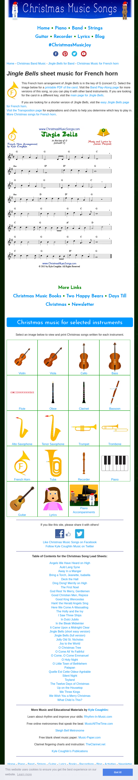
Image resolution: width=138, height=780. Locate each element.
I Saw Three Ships (69, 615)
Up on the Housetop (69, 687)
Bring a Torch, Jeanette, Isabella (69, 575)
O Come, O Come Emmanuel (70, 655)
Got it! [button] (118, 772)
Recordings (86, 764)
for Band (61, 63)
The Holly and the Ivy (69, 611)
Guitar (41, 36)
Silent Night (69, 675)
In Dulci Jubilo (70, 619)
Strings (95, 28)
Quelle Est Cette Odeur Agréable (70, 671)
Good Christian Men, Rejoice (69, 595)
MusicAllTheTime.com (99, 723)
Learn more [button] (24, 774)
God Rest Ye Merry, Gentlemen (70, 591)
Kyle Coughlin (98, 709)
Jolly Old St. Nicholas (69, 639)
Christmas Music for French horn (98, 63)
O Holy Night (70, 659)
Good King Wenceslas (70, 599)
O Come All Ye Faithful (69, 651)
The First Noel (70, 587)
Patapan (70, 667)
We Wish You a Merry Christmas (69, 695)
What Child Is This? (69, 699)
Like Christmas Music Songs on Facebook (70, 542)
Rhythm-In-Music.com (98, 716)
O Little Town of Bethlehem (70, 663)
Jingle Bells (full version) (69, 635)
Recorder (63, 36)
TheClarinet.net (95, 744)
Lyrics (83, 36)
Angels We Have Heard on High (69, 563)
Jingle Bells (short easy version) (69, 631)
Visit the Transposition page (24, 110)
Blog (100, 36)
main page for (87, 95)
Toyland (70, 679)
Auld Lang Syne (70, 567)
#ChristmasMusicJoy (70, 45)
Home (43, 28)
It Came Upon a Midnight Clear (70, 627)
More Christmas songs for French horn (31, 114)
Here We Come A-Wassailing (69, 607)
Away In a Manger (69, 571)
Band (78, 28)
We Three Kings (69, 691)
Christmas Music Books (37, 296)
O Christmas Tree (70, 647)
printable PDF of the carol (61, 87)
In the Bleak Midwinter (70, 623)
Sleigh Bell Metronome (69, 730)
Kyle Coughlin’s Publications (70, 751)
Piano (60, 28)
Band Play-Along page (104, 87)
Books (73, 764)
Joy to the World (69, 643)
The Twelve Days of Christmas (69, 683)
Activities (110, 764)
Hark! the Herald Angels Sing (69, 603)
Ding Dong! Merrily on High (69, 583)
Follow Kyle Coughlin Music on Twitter (70, 546)
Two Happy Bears (84, 296)
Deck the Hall (69, 579)
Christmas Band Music (31, 63)
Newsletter (83, 304)
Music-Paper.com (89, 737)
